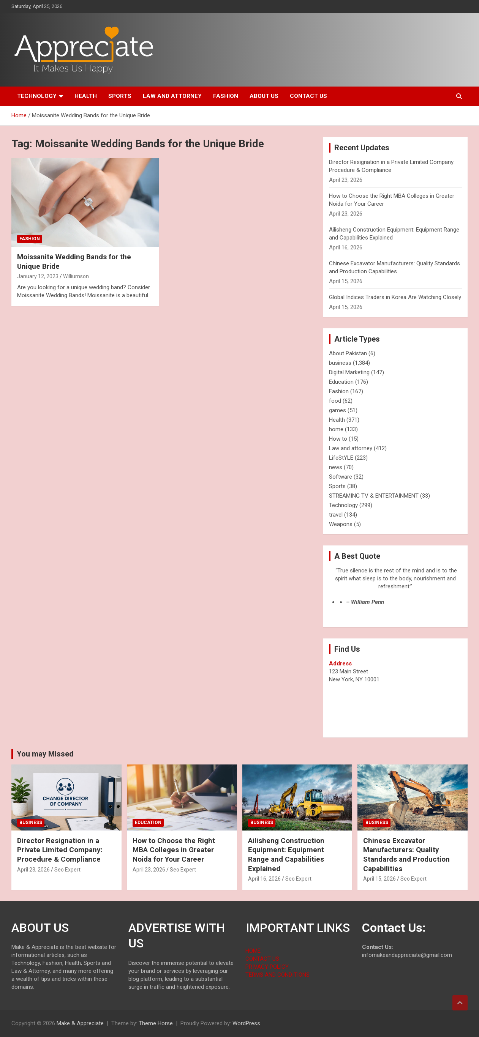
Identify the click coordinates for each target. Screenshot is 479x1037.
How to (338, 438)
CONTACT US (262, 958)
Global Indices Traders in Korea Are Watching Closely (395, 297)
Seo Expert (67, 870)
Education (341, 381)
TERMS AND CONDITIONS (277, 974)
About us (264, 96)
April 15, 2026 (379, 879)
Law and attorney (172, 96)
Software (340, 476)
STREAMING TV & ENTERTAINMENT (374, 495)
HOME (253, 950)
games (337, 410)
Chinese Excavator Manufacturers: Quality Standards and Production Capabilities (406, 854)
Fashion (225, 96)
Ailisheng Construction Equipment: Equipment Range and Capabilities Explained (286, 854)
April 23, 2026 (33, 870)
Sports (119, 96)
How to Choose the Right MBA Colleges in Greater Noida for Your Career (174, 850)
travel (336, 514)
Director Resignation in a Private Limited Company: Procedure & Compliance (60, 850)
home (336, 429)
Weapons (341, 524)
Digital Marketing (349, 372)
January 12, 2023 (37, 276)
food (335, 400)
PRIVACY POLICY (267, 966)
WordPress (246, 1023)
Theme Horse (156, 1023)
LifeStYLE (341, 457)
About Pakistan (348, 353)
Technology (37, 96)
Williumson (76, 276)
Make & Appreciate (80, 1023)
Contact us (308, 96)
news (335, 467)
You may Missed (45, 753)
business (340, 362)
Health (85, 96)
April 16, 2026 (264, 879)
